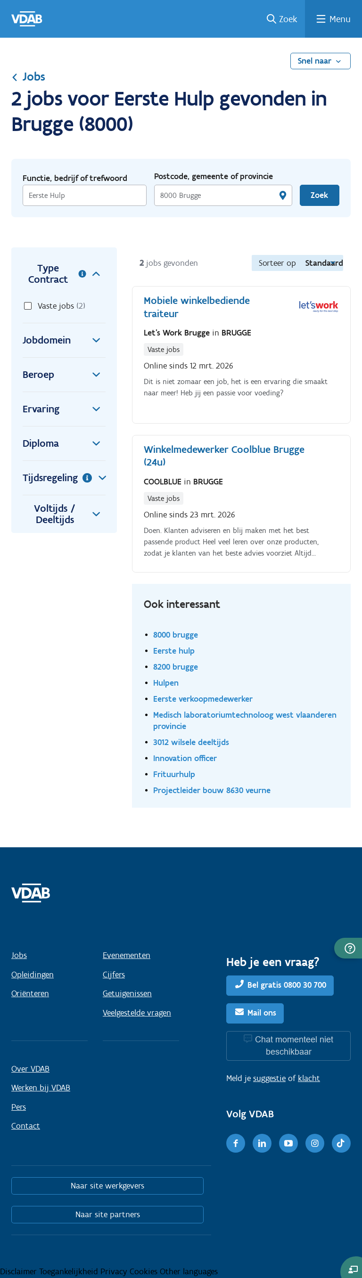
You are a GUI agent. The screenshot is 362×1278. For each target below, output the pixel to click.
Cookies (145, 1271)
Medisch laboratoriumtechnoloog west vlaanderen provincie (245, 720)
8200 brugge (175, 667)
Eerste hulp (174, 650)
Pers (18, 1107)
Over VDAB (30, 1069)
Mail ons (261, 1013)
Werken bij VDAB (40, 1087)
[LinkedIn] (262, 1143)
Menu (340, 19)
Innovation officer (185, 758)
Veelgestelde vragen (137, 1013)
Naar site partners (107, 1214)
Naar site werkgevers (107, 1185)
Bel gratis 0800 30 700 (286, 985)
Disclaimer (19, 1271)
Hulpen (166, 683)
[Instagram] (314, 1143)
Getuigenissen (127, 993)
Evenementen (126, 955)
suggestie (269, 1078)
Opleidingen (32, 974)
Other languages (189, 1271)
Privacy (115, 1271)
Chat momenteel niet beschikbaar (294, 1045)
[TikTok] (341, 1143)
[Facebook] (235, 1143)
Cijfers (114, 974)
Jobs (28, 76)
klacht (309, 1078)
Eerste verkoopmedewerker (203, 699)
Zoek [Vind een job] (319, 195)
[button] (348, 948)
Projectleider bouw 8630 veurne (212, 790)
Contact (25, 1126)
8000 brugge (175, 634)
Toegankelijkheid (69, 1271)
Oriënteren (30, 993)
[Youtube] (288, 1143)
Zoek (288, 19)
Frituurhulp (174, 774)
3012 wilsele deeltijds (191, 742)
